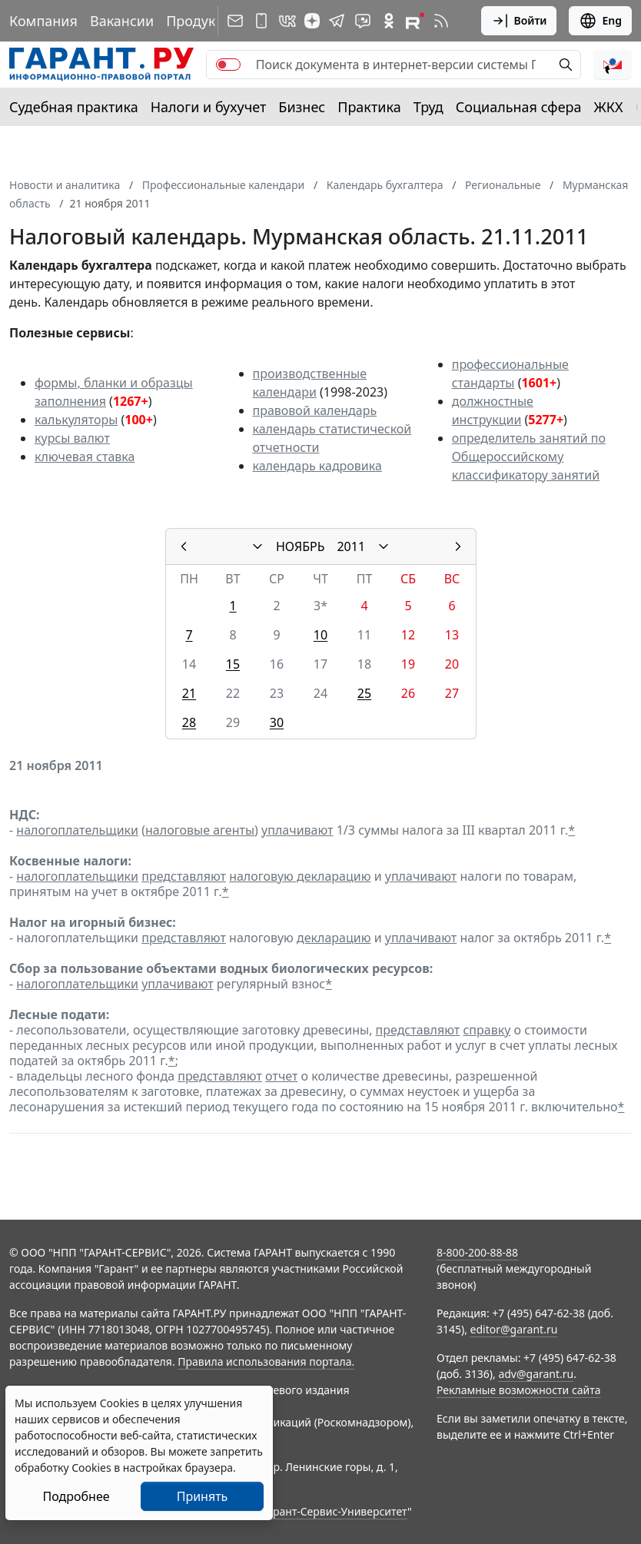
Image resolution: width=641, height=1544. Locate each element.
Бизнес (301, 107)
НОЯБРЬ (300, 546)
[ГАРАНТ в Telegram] (336, 21)
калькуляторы (76, 419)
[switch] (228, 64)
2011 (351, 546)
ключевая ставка (85, 456)
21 (189, 693)
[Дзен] (312, 20)
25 (364, 693)
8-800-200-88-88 (477, 1252)
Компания (43, 21)
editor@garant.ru (514, 1329)
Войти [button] (519, 21)
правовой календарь (315, 410)
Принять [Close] (202, 1496)
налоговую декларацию (299, 876)
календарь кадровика (317, 465)
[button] (612, 64)
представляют (183, 876)
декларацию (333, 937)
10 (320, 634)
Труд (428, 107)
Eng (600, 21)
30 (277, 722)
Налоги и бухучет (209, 107)
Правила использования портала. (266, 1361)
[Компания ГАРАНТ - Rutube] (415, 21)
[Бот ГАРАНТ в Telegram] (363, 21)
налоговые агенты (199, 830)
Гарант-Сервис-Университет (334, 1511)
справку (486, 1029)
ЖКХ (608, 107)
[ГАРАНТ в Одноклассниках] (389, 21)
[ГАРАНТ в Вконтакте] (287, 21)
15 (233, 664)
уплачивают (297, 830)
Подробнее (75, 1496)
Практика (368, 107)
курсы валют (72, 438)
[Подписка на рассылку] (235, 21)
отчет (281, 1076)
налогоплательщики (77, 830)
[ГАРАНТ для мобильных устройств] (261, 21)
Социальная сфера (519, 107)
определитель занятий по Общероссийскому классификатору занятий (529, 456)
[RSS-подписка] (441, 21)
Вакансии (122, 21)
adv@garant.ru (535, 1373)
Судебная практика (73, 107)
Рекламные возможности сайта (519, 1390)
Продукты (199, 21)
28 (189, 722)
